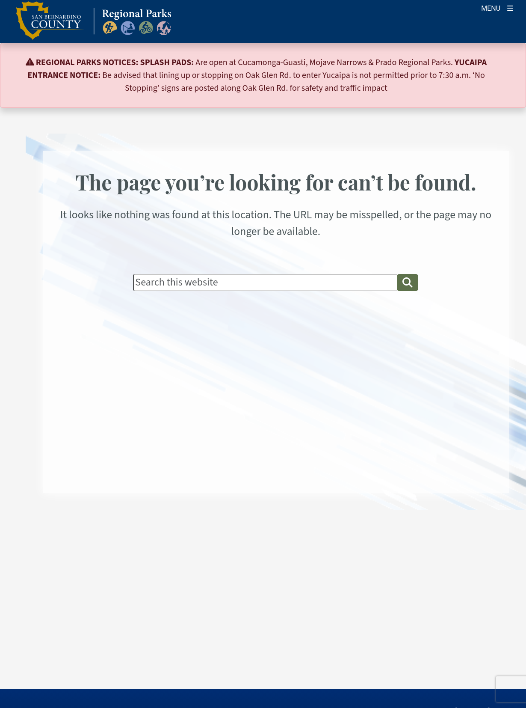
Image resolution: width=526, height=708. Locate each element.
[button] (407, 282)
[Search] (265, 282)
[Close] (506, 62)
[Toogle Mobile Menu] (497, 7)
